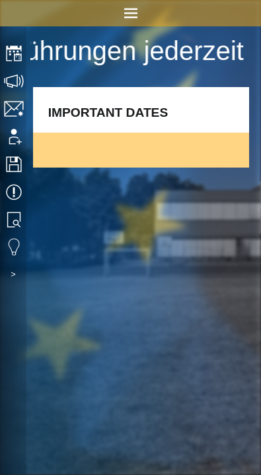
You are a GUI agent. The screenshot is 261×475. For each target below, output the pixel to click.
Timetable (14, 53)
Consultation (14, 81)
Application (14, 136)
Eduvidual (14, 247)
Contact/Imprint (14, 108)
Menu (130, 13)
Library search (14, 219)
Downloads (14, 164)
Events (14, 192)
